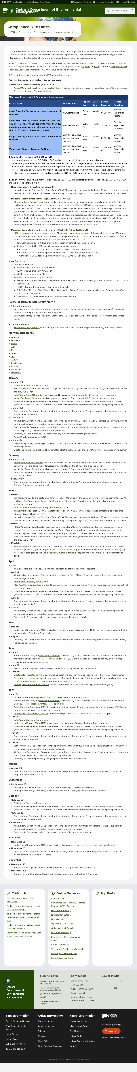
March (14, 344)
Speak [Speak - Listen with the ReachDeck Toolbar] (111, 1040)
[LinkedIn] (104, 997)
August (14, 360)
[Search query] (120, 11)
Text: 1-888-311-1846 (15, 1058)
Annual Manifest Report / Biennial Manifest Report (38, 89)
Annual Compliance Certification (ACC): (33, 278)
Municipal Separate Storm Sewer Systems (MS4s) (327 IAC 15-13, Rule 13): (49, 231)
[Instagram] (115, 991)
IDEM (12, 33)
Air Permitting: (18, 262)
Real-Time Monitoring (61, 940)
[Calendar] (115, 997)
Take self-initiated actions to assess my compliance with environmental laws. (21, 920)
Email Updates (76, 1040)
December (16, 373)
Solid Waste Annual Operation (28, 396)
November (16, 370)
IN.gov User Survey (46, 1030)
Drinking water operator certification (31, 685)
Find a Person (12, 1043)
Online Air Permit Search (62, 935)
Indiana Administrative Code (82, 1050)
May (13, 351)
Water (96, 67)
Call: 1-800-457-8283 (15, 1053)
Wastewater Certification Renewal (67, 958)
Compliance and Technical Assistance (35, 33)
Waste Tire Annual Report (26, 451)
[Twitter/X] (109, 991)
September (16, 364)
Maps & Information (78, 1030)
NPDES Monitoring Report (26, 328)
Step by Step (72, 222)
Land (87, 67)
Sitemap (42, 1045)
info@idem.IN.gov (84, 1006)
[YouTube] (121, 991)
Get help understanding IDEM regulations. (21, 901)
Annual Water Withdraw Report (29, 547)
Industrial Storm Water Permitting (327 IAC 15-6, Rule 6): (40, 199)
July (13, 357)
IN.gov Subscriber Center (63, 967)
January (15, 338)
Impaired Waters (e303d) (63, 930)
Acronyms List (58, 899)
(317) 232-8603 (77, 994)
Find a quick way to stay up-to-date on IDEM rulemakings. (22, 910)
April (13, 347)
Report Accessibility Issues (114, 1047)
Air (83, 67)
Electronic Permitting (61, 916)
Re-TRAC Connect (112, 444)
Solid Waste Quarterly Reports (28, 386)
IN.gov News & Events (79, 1035)
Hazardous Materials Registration (30, 698)
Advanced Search (46, 1035)
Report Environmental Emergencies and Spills (50, 998)
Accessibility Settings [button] (111, 1034)
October (15, 367)
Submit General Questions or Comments (52, 992)
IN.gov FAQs (43, 1050)
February (15, 341)
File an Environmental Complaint (49, 1011)
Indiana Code (76, 1045)
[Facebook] (104, 991)
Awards (73, 1055)
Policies (41, 1040)
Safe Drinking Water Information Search (66, 947)
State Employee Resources (50, 1055)
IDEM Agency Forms (55, 76)
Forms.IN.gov (57, 926)
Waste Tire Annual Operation (28, 399)
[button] (81, 2)
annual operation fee (49, 656)
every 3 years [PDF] (110, 708)
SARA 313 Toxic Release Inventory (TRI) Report (37, 704)
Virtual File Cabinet (60, 953)
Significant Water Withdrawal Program (66, 553)
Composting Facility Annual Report (31, 444)
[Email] (109, 997)
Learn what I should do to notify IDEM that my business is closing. (23, 939)
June (13, 354)
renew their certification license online (47, 679)
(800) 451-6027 (86, 998)
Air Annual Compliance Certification (31, 576)
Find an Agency (12, 1048)
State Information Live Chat (18, 1030)
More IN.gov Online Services (64, 962)
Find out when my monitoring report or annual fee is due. (21, 930)
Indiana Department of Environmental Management (49, 11)
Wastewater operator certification (30, 676)
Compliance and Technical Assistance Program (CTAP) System (64, 908)
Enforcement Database (62, 921)
